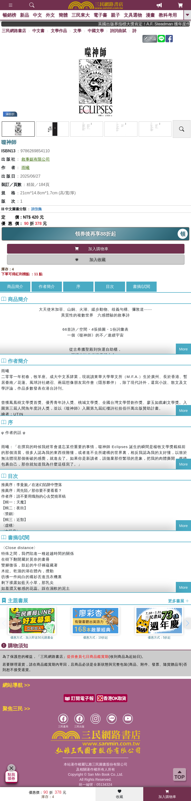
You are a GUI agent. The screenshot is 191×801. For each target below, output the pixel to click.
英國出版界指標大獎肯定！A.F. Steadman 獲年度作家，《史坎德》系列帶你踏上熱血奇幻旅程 (151, 24)
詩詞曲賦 (118, 31)
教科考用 (168, 15)
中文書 (38, 31)
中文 (37, 15)
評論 (150, 38)
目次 (110, 286)
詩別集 (36, 209)
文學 (77, 31)
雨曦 (25, 167)
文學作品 (59, 31)
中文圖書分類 (15, 209)
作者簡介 (47, 286)
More (183, 349)
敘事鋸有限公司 (35, 159)
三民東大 (80, 15)
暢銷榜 (9, 15)
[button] (187, 623)
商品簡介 (15, 286)
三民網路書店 (14, 31)
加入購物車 (167, 794)
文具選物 (133, 15)
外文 (50, 15)
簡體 (63, 15)
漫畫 (150, 15)
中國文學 (96, 31)
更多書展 (178, 601)
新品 (24, 15)
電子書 (100, 15)
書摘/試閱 (141, 286)
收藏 (119, 794)
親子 (115, 15)
